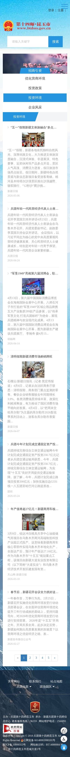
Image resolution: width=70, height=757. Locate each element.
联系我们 (35, 681)
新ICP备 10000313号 (14, 744)
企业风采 (35, 107)
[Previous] (18, 657)
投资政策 (35, 88)
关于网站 (14, 681)
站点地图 (56, 681)
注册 (61, 10)
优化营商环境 (35, 78)
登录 (51, 10)
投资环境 (35, 98)
